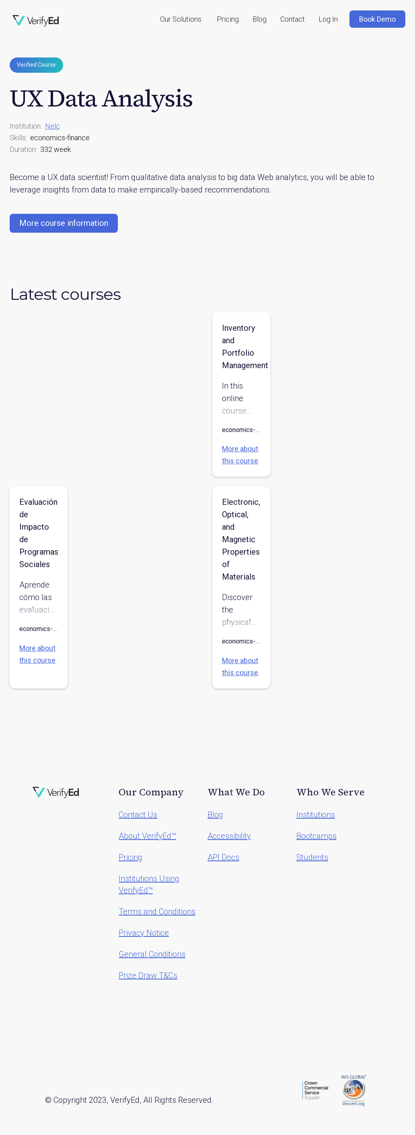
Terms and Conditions (157, 911)
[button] (181, 19)
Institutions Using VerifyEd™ (149, 884)
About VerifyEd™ (147, 836)
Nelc (52, 126)
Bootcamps (316, 836)
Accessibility (229, 836)
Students (312, 857)
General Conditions (152, 954)
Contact (292, 19)
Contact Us (138, 814)
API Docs (223, 857)
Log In (328, 19)
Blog (260, 19)
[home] (36, 21)
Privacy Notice (144, 933)
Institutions (315, 814)
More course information (63, 223)
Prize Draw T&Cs (148, 975)
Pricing (228, 19)
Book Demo (377, 19)
